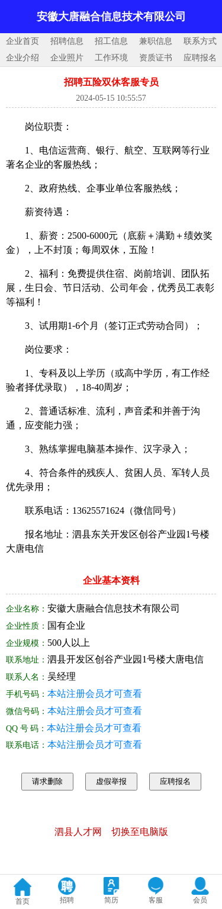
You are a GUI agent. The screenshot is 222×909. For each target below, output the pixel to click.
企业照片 (66, 57)
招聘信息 (66, 41)
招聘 (67, 900)
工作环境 (111, 57)
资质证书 (155, 57)
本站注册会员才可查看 (94, 694)
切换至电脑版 (139, 832)
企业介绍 (22, 57)
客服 (156, 900)
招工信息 (111, 41)
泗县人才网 (78, 832)
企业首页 (22, 41)
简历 (111, 900)
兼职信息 (155, 41)
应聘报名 (200, 57)
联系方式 (200, 41)
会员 (200, 900)
